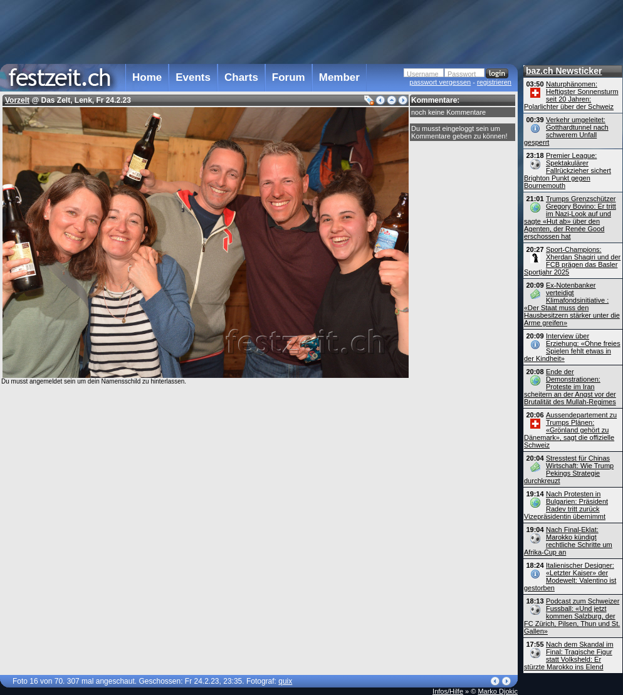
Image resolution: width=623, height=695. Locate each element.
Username (423, 74)
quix (285, 681)
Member (339, 77)
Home (147, 77)
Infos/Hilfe (447, 691)
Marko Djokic (498, 691)
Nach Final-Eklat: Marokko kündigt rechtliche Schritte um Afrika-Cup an (568, 541)
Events (193, 77)
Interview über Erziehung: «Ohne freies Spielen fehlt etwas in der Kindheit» (572, 347)
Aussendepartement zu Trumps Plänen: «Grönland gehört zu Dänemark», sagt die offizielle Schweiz (570, 430)
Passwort (462, 74)
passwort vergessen (440, 82)
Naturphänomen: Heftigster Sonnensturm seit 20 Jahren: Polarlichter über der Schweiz (571, 95)
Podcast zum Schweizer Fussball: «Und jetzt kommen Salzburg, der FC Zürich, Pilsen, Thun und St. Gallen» (572, 616)
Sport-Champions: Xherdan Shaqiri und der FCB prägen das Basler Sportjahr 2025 (572, 261)
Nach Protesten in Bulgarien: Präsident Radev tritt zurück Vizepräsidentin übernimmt (566, 505)
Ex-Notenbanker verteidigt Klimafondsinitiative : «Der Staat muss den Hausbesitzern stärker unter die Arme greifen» (572, 304)
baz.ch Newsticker (564, 71)
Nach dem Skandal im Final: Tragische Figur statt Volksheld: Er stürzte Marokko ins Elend (569, 655)
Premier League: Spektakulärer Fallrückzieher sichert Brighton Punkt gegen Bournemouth (567, 170)
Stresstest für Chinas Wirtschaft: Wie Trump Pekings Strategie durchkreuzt (569, 469)
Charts (241, 77)
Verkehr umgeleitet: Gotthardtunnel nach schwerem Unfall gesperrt (566, 131)
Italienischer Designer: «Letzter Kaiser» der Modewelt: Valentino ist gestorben (570, 577)
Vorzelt (17, 100)
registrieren (494, 82)
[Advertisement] (259, 31)
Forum (288, 77)
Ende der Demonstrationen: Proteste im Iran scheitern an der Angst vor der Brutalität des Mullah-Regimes (570, 386)
